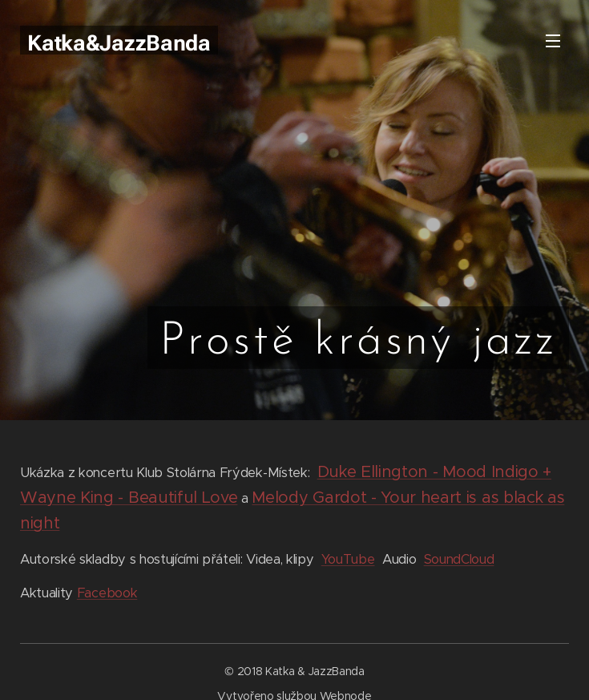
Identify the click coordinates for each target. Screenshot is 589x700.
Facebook (107, 593)
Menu (553, 41)
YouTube (348, 559)
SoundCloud (459, 559)
